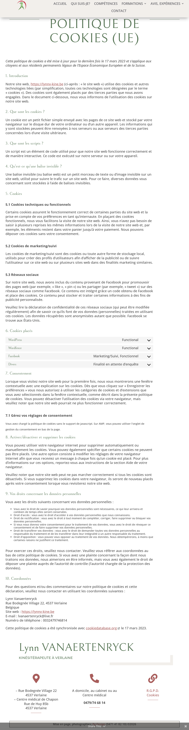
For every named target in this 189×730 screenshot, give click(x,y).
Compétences (106, 3)
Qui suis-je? (80, 3)
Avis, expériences (165, 3)
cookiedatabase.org (101, 628)
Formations (132, 3)
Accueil (60, 3)
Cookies (153, 695)
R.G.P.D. (153, 690)
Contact (118, 11)
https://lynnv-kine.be (47, 84)
